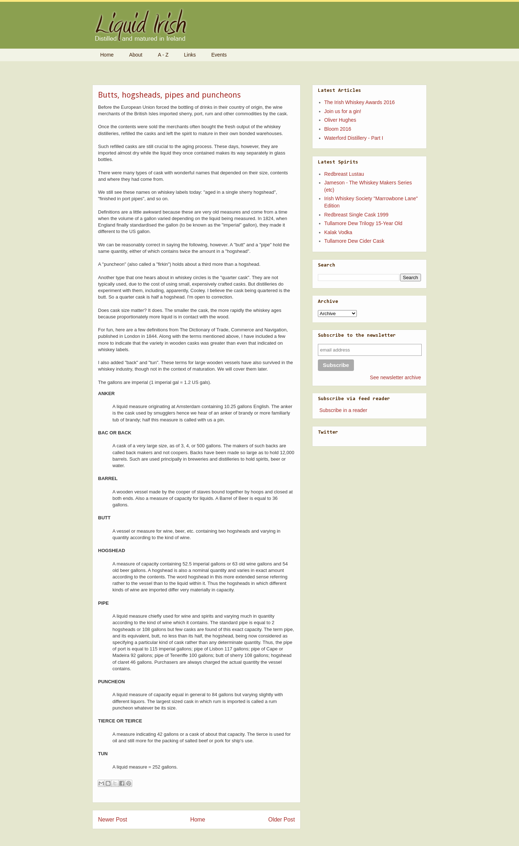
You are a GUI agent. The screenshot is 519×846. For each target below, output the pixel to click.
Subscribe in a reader (343, 410)
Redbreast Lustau (344, 174)
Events (219, 55)
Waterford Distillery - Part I (353, 138)
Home (107, 55)
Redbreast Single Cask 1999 (356, 215)
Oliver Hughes (340, 120)
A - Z (163, 55)
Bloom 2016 (337, 129)
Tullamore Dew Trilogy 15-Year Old (363, 223)
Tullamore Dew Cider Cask (354, 241)
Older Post (281, 819)
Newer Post (112, 819)
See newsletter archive (395, 377)
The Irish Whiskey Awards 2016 (359, 102)
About (135, 55)
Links (190, 55)
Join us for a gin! (342, 111)
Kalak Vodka (338, 232)
